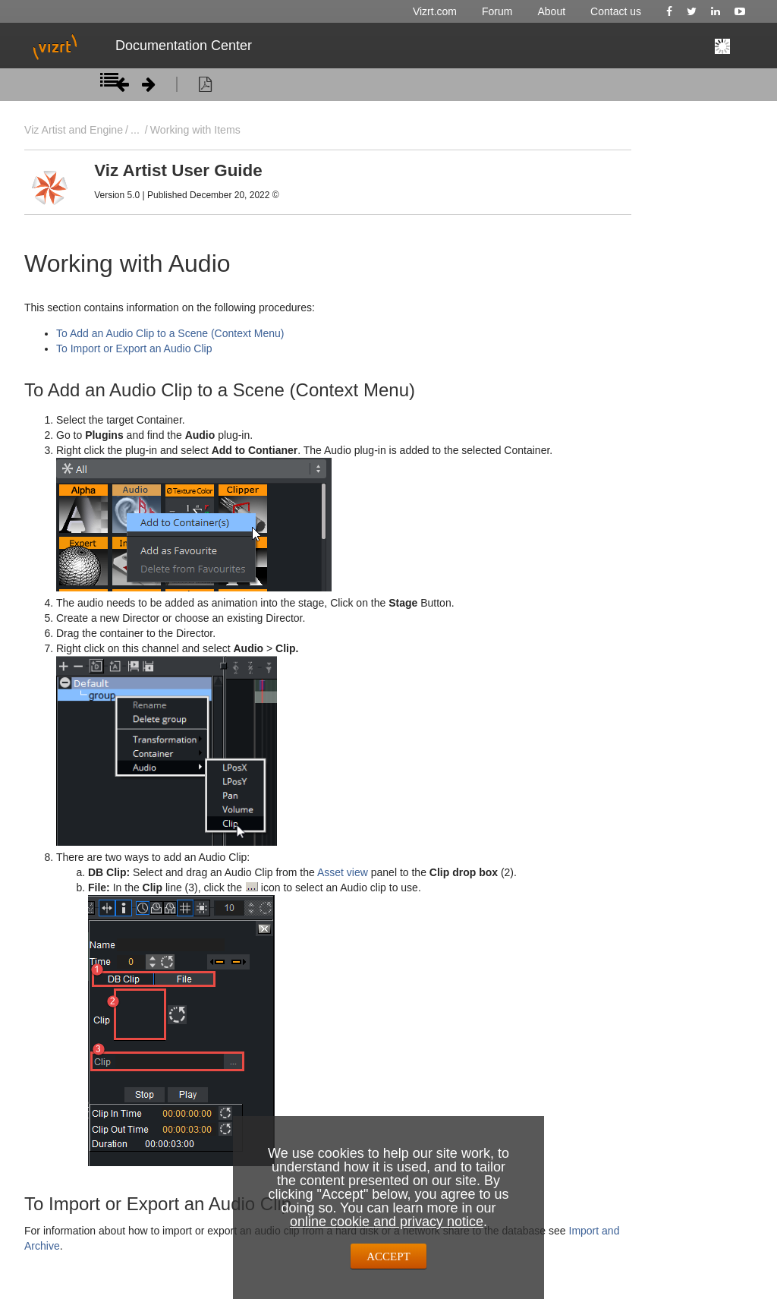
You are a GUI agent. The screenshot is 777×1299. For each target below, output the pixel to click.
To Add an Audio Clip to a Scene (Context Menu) (170, 333)
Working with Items (195, 130)
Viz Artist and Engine (73, 130)
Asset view (344, 872)
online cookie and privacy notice (386, 1221)
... (135, 130)
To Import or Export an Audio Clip (134, 348)
